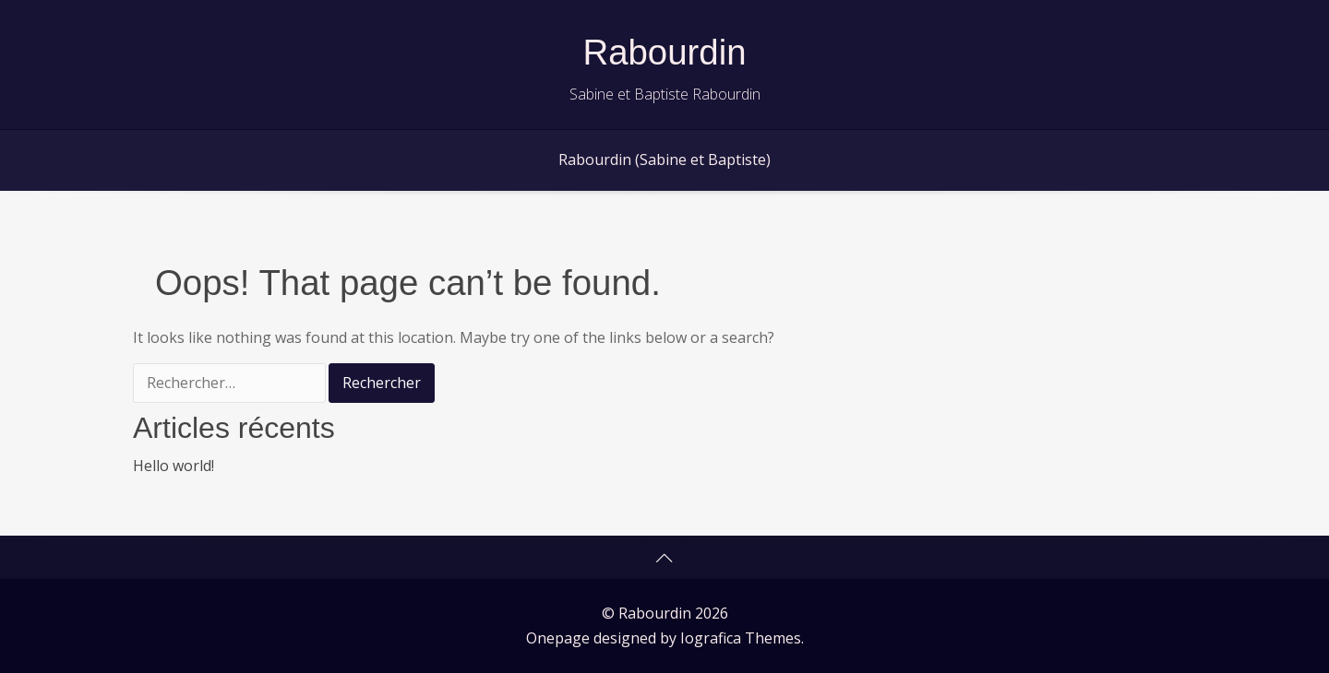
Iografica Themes (740, 638)
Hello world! (173, 465)
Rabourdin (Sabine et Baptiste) (664, 159)
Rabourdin (664, 52)
